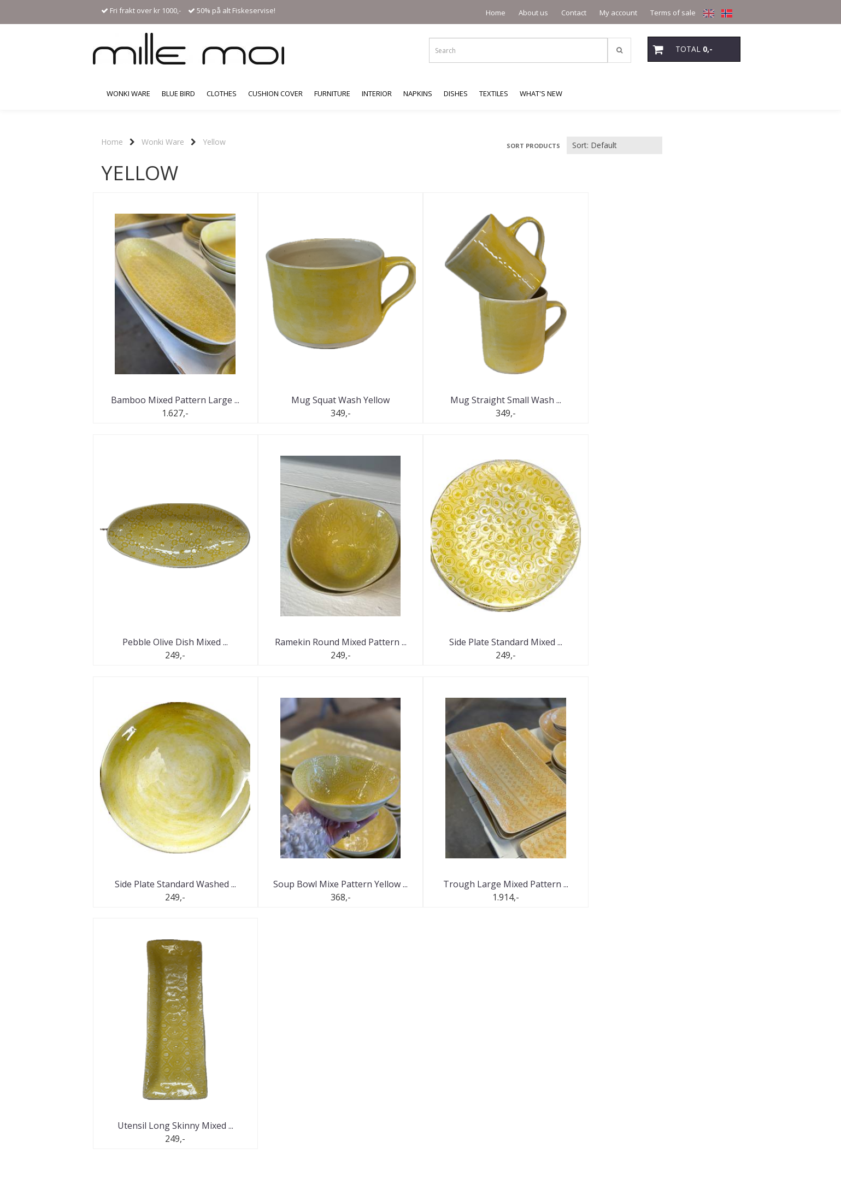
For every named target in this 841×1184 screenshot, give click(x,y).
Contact (573, 12)
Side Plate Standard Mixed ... (338, 642)
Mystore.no (120, 1124)
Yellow (214, 142)
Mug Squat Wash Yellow (339, 400)
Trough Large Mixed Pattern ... (174, 884)
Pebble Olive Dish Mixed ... (666, 400)
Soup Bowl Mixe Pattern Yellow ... (666, 642)
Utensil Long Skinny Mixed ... (339, 884)
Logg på (124, 1081)
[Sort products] (614, 145)
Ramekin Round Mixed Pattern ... (174, 642)
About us (533, 12)
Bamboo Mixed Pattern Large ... (174, 400)
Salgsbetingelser (137, 1099)
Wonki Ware (163, 142)
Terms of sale (673, 12)
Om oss (124, 1045)
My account (618, 12)
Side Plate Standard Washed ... (502, 642)
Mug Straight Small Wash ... (502, 400)
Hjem (120, 1009)
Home (495, 12)
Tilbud (122, 1027)
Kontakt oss (130, 1063)
